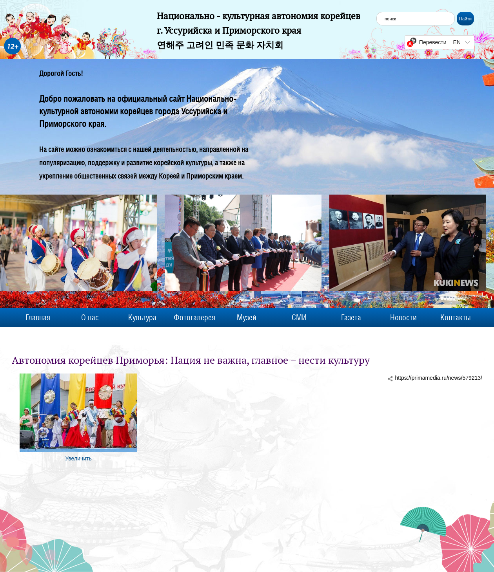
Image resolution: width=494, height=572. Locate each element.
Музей (246, 317)
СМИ (299, 317)
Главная (37, 317)
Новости (403, 317)
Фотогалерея (194, 317)
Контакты (455, 317)
